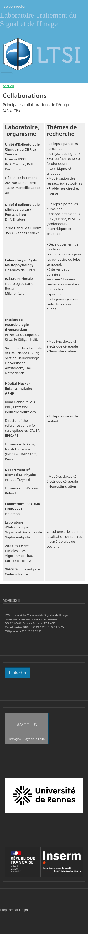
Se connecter (15, 6)
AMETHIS (27, 731)
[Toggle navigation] (6, 76)
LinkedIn (17, 672)
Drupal (24, 910)
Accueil (8, 85)
